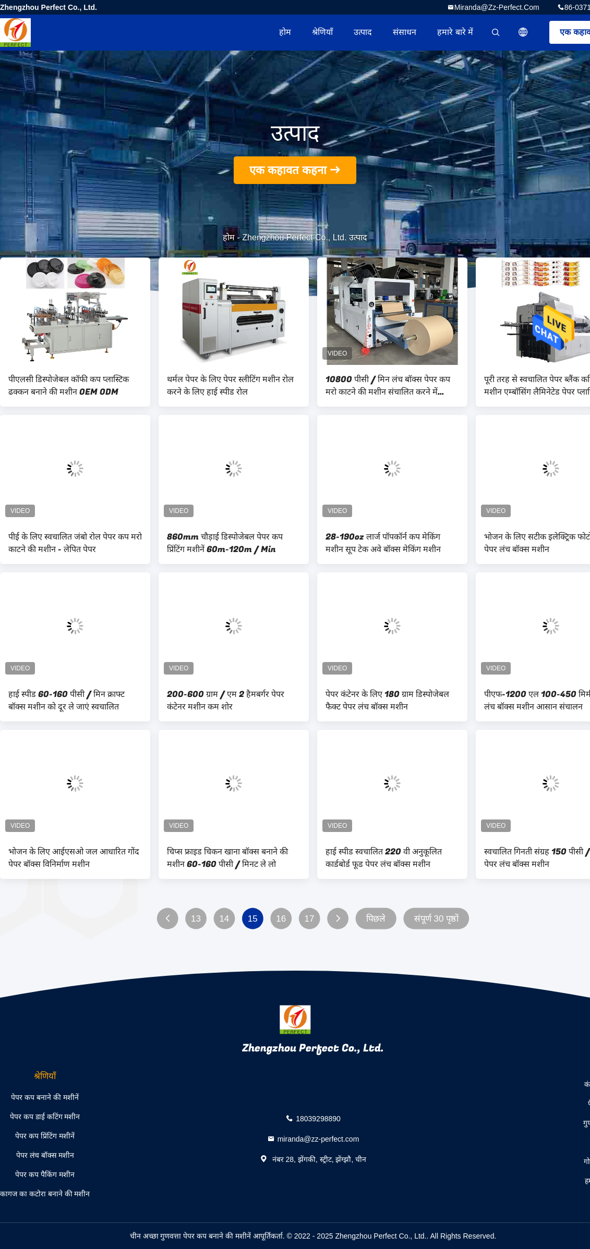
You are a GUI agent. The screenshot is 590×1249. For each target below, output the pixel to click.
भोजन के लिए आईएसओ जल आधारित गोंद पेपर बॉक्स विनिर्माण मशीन (73, 858)
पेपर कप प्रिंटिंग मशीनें (45, 1136)
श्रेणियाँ (322, 32)
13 (196, 919)
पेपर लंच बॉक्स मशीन (45, 1155)
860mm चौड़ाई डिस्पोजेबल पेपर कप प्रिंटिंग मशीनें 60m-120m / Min (225, 543)
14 (224, 919)
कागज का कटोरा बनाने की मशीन (45, 1194)
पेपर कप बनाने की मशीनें (45, 1097)
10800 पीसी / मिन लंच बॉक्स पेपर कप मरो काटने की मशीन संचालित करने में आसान (388, 385)
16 (281, 919)
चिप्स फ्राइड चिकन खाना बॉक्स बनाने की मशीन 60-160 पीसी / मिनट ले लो (227, 858)
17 (310, 919)
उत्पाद (363, 32)
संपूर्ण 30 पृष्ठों (436, 919)
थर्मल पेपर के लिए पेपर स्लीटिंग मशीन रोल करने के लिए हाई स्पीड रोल (230, 385)
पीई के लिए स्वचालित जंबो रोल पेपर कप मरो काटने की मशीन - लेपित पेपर (75, 543)
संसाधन (404, 32)
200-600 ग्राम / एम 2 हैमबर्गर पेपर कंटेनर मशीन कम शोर (225, 700)
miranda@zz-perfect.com (496, 7)
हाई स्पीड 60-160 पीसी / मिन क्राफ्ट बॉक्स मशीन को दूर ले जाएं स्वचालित (66, 700)
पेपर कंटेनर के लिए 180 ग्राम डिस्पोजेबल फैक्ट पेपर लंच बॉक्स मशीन (387, 700)
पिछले (376, 919)
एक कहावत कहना (288, 170)
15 (253, 919)
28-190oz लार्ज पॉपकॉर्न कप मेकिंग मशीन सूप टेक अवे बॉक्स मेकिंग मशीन (383, 543)
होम (285, 32)
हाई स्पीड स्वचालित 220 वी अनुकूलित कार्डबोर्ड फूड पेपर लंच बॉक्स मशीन (384, 858)
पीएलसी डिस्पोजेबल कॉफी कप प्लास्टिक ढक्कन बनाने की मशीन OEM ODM (68, 385)
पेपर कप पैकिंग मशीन (45, 1174)
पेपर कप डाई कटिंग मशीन (45, 1116)
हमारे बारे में (455, 32)
